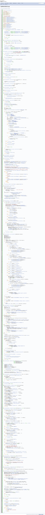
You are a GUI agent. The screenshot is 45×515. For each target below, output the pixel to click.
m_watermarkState (8, 94)
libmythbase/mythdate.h (10, 18)
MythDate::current (18, 227)
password (9, 367)
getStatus (16, 504)
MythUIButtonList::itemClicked (17, 69)
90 (1, 51)
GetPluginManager (23, 457)
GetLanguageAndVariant (19, 250)
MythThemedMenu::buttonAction (25, 70)
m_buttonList (6, 32)
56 (1, 40)
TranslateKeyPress (17, 109)
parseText (18, 249)
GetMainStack (23, 117)
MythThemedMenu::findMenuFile (10, 385)
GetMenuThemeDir (14, 389)
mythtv (1, 4)
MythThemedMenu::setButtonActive (14, 69)
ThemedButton (18, 94)
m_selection (8, 91)
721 (1, 374)
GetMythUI (9, 389)
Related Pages (7, 3)
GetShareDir (9, 396)
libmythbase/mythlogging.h (10, 20)
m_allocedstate (8, 55)
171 (1, 90)
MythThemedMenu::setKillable (9, 87)
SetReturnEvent (11, 165)
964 (1, 498)
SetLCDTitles (11, 354)
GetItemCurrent (23, 224)
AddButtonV (11, 170)
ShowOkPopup (9, 312)
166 (1, 87)
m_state (7, 54)
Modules (11, 3)
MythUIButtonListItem (10, 224)
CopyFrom (5, 67)
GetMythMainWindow (10, 109)
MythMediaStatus (6, 504)
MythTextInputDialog (14, 489)
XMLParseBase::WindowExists (16, 279)
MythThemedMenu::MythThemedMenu (8, 51)
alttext (9, 366)
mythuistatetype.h (9, 26)
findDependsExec (13, 269)
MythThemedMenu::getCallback (9, 79)
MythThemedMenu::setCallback (9, 83)
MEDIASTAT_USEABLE (12, 505)
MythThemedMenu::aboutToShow (9, 155)
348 (1, 185)
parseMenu (7, 71)
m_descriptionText (7, 49)
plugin (12, 433)
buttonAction (10, 229)
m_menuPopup (7, 159)
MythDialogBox (12, 195)
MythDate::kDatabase (23, 228)
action (12, 112)
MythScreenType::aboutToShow (8, 156)
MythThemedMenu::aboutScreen (9, 185)
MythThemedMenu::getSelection (10, 90)
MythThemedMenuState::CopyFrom (9, 40)
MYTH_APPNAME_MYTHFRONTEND (23, 167)
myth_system (11, 210)
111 (1, 59)
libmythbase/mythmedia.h (10, 20)
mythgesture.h (8, 25)
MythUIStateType (17, 31)
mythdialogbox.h (8, 24)
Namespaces (15, 3)
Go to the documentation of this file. (5, 8)
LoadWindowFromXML (9, 29)
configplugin (13, 430)
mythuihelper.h (8, 27)
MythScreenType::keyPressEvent (14, 149)
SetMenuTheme (6, 57)
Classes (19, 3)
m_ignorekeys (8, 101)
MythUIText (17, 49)
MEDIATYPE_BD (9, 509)
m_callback (13, 81)
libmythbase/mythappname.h (10, 17)
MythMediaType (6, 503)
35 (1, 28)
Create (11, 61)
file (6, 188)
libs (3, 4)
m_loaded (5, 37)
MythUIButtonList (17, 32)
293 (1, 155)
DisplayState (16, 95)
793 (1, 408)
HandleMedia (16, 448)
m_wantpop (9, 125)
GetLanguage (18, 260)
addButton (7, 303)
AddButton (10, 198)
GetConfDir (12, 386)
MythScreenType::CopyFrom (8, 46)
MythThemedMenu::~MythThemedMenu (8, 73)
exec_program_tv (13, 418)
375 (1, 200)
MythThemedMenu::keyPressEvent (9, 100)
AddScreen (10, 164)
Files (22, 3)
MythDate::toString (13, 228)
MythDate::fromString (16, 481)
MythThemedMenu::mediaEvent (9, 498)
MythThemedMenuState (15, 41)
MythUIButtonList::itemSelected (17, 68)
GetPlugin (19, 462)
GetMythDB (12, 161)
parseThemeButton (11, 343)
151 (1, 79)
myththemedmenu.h (9, 10)
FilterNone (25, 489)
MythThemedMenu (14, 423)
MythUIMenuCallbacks (7, 409)
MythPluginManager (7, 457)
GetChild (23, 31)
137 (1, 73)
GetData (12, 94)
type (9, 104)
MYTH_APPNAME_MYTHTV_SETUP (15, 135)
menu (19, 423)
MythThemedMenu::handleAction (9, 408)
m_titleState (6, 31)
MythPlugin (7, 462)
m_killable (9, 88)
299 (1, 158)
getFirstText (13, 244)
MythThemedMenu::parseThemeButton (10, 234)
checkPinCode (16, 410)
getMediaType (16, 503)
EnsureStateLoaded (13, 356)
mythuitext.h (8, 25)
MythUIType (16, 40)
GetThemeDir (14, 393)
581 (1, 305)
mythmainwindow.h (9, 24)
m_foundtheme (8, 64)
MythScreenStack (6, 162)
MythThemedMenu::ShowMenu (9, 158)
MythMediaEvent (16, 498)
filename (8, 306)
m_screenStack (8, 152)
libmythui (6, 4)
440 (1, 234)
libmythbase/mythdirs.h (10, 19)
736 (1, 382)
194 (1, 100)
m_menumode (6, 337)
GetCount (11, 350)
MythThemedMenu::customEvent (9, 200)
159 (1, 83)
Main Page (2, 3)
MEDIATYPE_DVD (9, 508)
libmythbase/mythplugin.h (10, 21)
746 (1, 385)
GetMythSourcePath (15, 193)
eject (12, 440)
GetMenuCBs (19, 409)
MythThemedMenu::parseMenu (9, 305)
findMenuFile (13, 306)
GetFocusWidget (13, 104)
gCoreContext (14, 250)
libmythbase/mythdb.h (9, 19)
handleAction (10, 123)
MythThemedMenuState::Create (9, 28)
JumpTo (14, 443)
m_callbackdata (9, 85)
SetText (13, 98)
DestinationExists (21, 273)
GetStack (22, 489)
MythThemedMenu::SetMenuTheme (9, 59)
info (8, 242)
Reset (14, 96)
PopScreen (12, 152)
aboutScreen (9, 142)
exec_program (13, 413)
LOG (6, 35)
